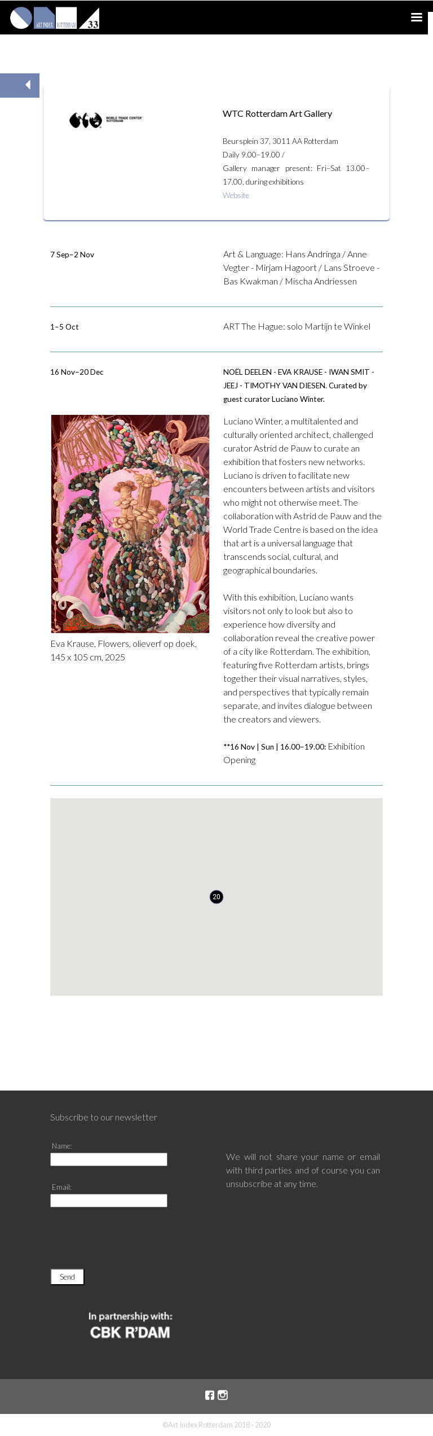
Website (236, 195)
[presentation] (136, 1243)
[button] (216, 897)
